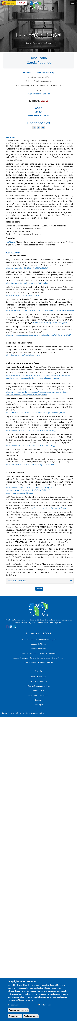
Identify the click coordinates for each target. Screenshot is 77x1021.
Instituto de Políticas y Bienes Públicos (38, 662)
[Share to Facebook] (7, 627)
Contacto (38, 700)
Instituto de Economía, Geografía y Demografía (38, 639)
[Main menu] (72, 3)
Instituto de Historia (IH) (38, 72)
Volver (39, 589)
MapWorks (10, 242)
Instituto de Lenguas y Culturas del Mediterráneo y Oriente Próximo (38, 658)
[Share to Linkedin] (14, 627)
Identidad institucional (38, 681)
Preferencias (46, 1005)
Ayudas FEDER (38, 691)
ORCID (38, 108)
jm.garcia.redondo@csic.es (38, 94)
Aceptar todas (15, 1017)
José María (47, 43)
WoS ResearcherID (38, 115)
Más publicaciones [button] (17, 580)
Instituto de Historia (38, 648)
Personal (36, 43)
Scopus (38, 111)
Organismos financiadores (38, 695)
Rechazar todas (31, 1017)
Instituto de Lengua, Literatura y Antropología (38, 653)
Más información (25, 1000)
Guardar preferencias (18, 1010)
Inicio (27, 43)
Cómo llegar (38, 704)
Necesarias (14, 1005)
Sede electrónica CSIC (38, 677)
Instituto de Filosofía (38, 644)
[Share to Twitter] (11, 627)
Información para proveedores (38, 686)
